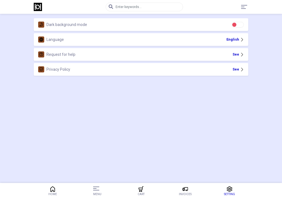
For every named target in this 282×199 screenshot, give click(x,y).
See (238, 54)
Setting (229, 191)
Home (52, 191)
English (235, 39)
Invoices (185, 191)
